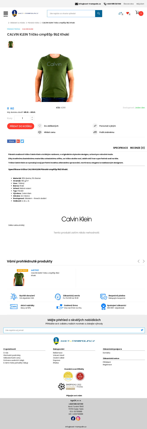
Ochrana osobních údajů (13, 360)
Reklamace (57, 353)
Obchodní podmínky (12, 355)
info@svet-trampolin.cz (88, 4)
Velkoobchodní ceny (11, 358)
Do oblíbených (51, 125)
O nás (5, 353)
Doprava (56, 360)
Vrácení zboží (58, 355)
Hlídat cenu (49, 132)
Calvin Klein (27, 29)
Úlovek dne (129, 4)
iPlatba (56, 363)
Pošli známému (106, 132)
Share (11, 141)
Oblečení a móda (17, 23)
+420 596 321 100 (76, 404)
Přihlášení (107, 362)
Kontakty (106, 353)
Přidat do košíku (21, 126)
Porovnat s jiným (107, 125)
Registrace (107, 364)
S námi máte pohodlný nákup (15, 363)
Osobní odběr (58, 358)
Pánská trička (33, 23)
